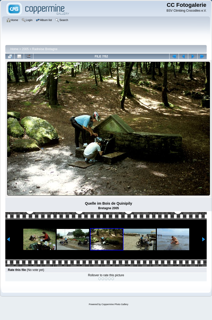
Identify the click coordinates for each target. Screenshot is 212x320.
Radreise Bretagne (44, 49)
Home (14, 49)
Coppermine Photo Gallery (114, 304)
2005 (25, 49)
